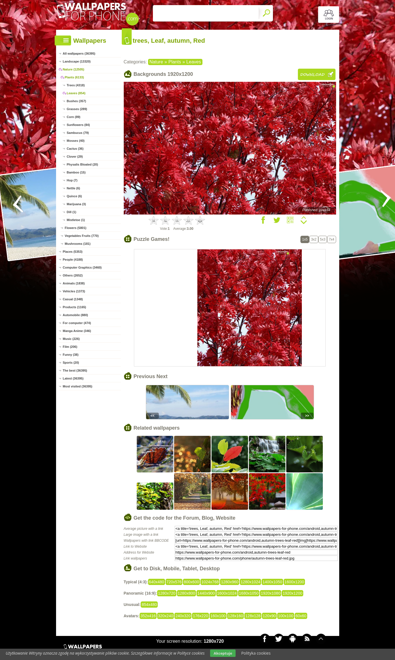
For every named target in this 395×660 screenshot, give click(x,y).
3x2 (313, 239)
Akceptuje (222, 653)
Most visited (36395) (78, 386)
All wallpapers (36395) (79, 53)
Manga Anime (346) (77, 331)
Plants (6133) (74, 77)
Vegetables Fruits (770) (82, 235)
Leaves (193, 61)
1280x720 (167, 593)
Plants (174, 61)
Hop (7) (72, 180)
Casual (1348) (73, 299)
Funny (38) (71, 354)
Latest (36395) (73, 378)
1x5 (305, 239)
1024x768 (210, 582)
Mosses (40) (76, 140)
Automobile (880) (75, 315)
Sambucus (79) (78, 132)
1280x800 (186, 593)
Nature (156, 61)
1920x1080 (270, 593)
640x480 (156, 582)
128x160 (235, 616)
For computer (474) (77, 323)
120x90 (269, 616)
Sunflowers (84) (78, 125)
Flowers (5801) (75, 228)
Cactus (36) (75, 148)
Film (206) (70, 346)
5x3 (322, 239)
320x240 (165, 616)
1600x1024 (227, 593)
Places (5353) (73, 251)
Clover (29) (75, 156)
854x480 (149, 604)
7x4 (331, 239)
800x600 (191, 582)
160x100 (218, 616)
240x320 (183, 616)
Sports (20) (71, 362)
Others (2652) (73, 275)
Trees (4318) (76, 85)
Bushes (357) (76, 101)
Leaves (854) (76, 93)
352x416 (148, 616)
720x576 (174, 582)
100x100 (285, 616)
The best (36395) (75, 370)
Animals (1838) (74, 283)
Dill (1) (71, 212)
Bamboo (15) (76, 172)
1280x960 (229, 582)
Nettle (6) (73, 188)
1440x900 (206, 593)
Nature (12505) (73, 69)
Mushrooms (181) (78, 243)
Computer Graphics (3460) (82, 267)
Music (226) (71, 338)
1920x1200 (292, 593)
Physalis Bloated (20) (82, 164)
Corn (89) (73, 117)
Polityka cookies (256, 653)
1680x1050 (249, 593)
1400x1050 (272, 582)
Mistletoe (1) (76, 220)
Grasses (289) (77, 109)
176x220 (200, 616)
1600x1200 (294, 582)
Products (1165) (74, 307)
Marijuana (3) (76, 204)
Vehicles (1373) (74, 291)
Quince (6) (74, 196)
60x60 (301, 616)
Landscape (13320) (77, 61)
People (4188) (73, 259)
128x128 (253, 616)
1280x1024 (250, 582)
